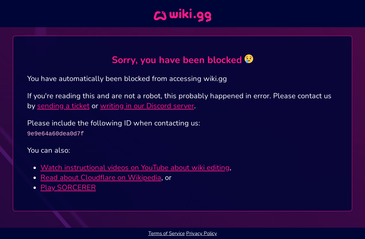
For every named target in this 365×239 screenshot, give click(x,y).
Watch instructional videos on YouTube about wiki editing (135, 168)
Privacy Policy (201, 233)
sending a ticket (63, 106)
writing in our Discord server (147, 106)
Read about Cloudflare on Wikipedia (100, 178)
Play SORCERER (68, 188)
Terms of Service (166, 233)
